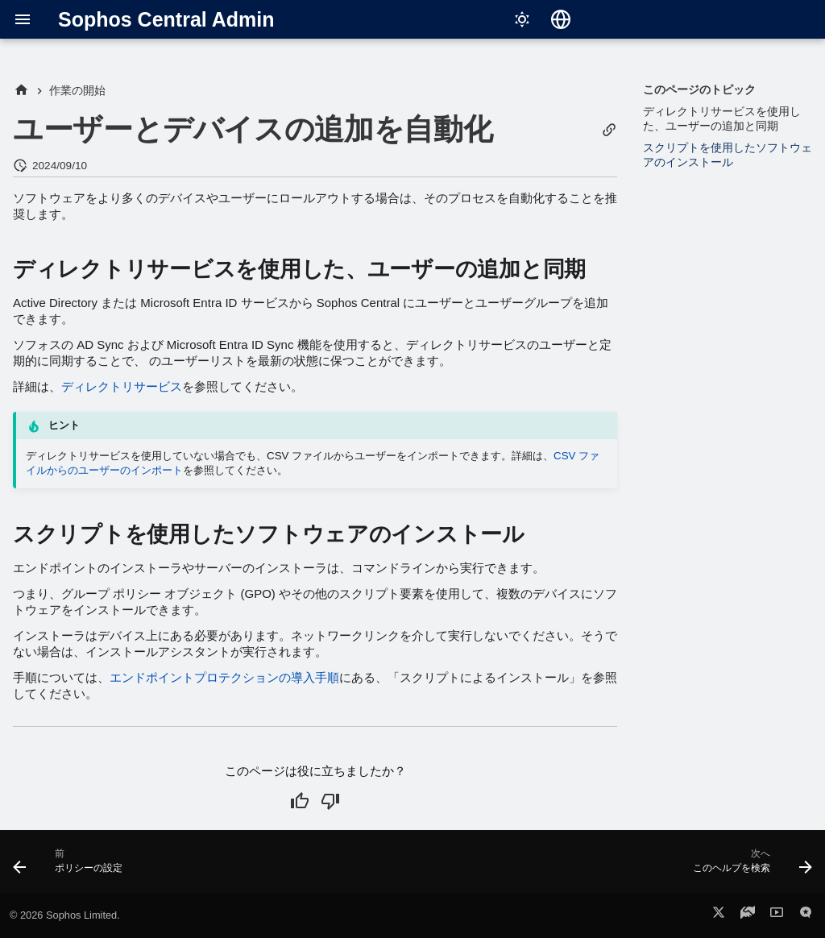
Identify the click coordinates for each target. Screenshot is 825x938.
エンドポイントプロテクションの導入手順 (224, 677)
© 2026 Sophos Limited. (65, 915)
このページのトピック (699, 89)
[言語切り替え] (561, 19)
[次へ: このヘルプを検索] (748, 866)
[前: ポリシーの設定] (72, 866)
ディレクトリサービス (121, 386)
